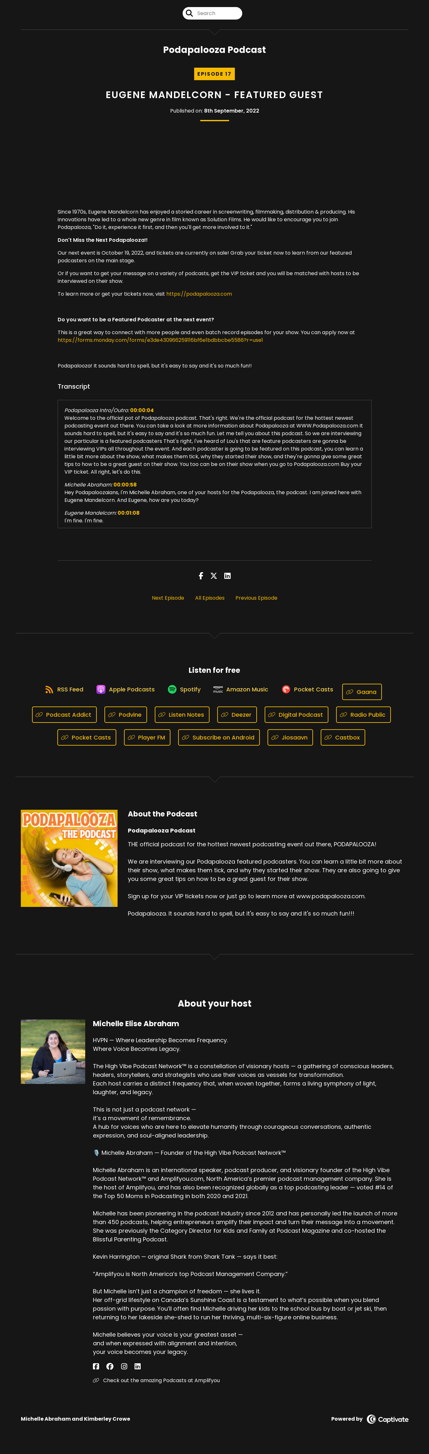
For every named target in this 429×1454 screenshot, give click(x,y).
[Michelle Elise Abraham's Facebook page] (96, 1372)
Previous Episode (256, 603)
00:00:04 (142, 415)
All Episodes (210, 603)
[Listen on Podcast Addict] (64, 720)
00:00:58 (125, 490)
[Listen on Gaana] (372, 697)
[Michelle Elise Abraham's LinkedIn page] (119, 1372)
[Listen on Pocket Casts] (314, 697)
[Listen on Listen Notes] (182, 720)
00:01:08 (129, 518)
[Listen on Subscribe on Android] (219, 743)
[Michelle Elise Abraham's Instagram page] (112, 1372)
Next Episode (168, 603)
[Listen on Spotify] (183, 697)
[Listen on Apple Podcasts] (120, 697)
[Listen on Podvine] (125, 720)
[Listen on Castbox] (343, 743)
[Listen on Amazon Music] (244, 697)
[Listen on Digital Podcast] (297, 720)
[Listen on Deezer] (237, 720)
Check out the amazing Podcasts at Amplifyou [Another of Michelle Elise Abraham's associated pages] (156, 1386)
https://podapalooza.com (199, 299)
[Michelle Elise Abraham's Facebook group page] (103, 1372)
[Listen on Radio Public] (363, 720)
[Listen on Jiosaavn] (290, 743)
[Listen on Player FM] (147, 743)
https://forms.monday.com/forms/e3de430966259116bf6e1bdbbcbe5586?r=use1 (160, 345)
